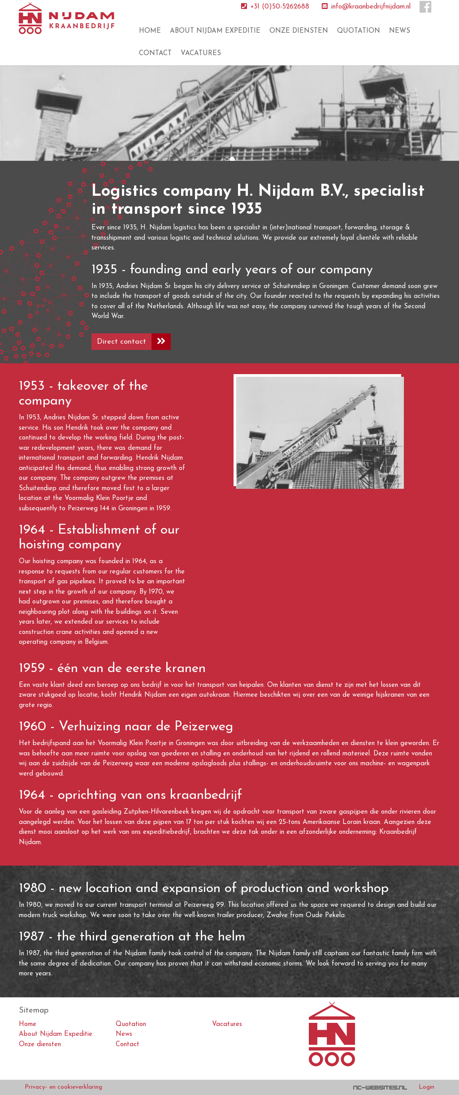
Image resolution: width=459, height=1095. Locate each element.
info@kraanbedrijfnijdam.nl (365, 7)
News (399, 31)
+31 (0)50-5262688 (274, 7)
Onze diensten (298, 31)
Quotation (358, 31)
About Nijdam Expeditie (215, 31)
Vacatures (201, 53)
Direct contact (134, 341)
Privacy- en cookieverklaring (63, 1087)
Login (426, 1087)
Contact (155, 53)
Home (150, 31)
